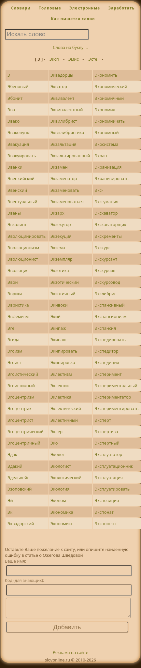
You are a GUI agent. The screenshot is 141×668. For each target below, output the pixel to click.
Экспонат (104, 512)
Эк (9, 512)
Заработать (121, 8)
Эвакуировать (21, 156)
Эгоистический (22, 374)
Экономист (61, 523)
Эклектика (60, 397)
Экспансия (105, 328)
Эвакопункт (19, 132)
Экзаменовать (64, 190)
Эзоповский (19, 489)
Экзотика (59, 270)
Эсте (92, 59)
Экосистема (106, 144)
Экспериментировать (116, 408)
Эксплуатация (109, 477)
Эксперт (103, 420)
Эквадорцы (61, 75)
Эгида (13, 339)
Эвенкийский (21, 178)
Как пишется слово (73, 18)
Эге (10, 328)
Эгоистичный (21, 385)
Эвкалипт (17, 224)
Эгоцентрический (25, 431)
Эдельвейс (18, 477)
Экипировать (63, 351)
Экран (101, 156)
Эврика (14, 293)
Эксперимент (108, 374)
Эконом (58, 500)
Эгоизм (14, 351)
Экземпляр (61, 259)
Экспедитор (107, 351)
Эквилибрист (63, 121)
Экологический (65, 477)
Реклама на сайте (70, 656)
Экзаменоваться (67, 202)
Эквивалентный (66, 110)
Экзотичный (63, 293)
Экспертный (107, 443)
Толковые (50, 8)
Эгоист (14, 362)
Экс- (99, 190)
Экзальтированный (70, 156)
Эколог (57, 454)
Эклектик (59, 385)
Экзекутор (60, 224)
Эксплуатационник (114, 466)
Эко (54, 443)
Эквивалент (62, 98)
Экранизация (108, 167)
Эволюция (17, 270)
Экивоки (59, 305)
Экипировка (62, 362)
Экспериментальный (116, 385)
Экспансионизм (111, 316)
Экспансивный (110, 305)
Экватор (58, 86)
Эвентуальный (22, 202)
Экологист (60, 466)
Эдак (12, 454)
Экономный (107, 132)
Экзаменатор (63, 178)
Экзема (57, 247)
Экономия (105, 110)
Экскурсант (106, 259)
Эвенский (17, 190)
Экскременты (108, 236)
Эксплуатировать (112, 489)
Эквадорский (20, 523)
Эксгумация (106, 202)
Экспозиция (107, 500)
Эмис (73, 59)
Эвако (13, 121)
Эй (10, 500)
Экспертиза (106, 431)
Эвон (12, 282)
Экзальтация (63, 144)
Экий (55, 316)
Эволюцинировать (26, 236)
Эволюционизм (23, 247)
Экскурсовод (107, 282)
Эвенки (14, 167)
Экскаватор (106, 213)
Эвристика (18, 305)
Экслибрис (105, 293)
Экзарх (57, 213)
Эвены (14, 213)
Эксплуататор (108, 454)
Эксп (54, 59)
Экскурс (102, 247)
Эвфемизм (18, 316)
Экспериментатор (113, 397)
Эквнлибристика (67, 132)
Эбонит (14, 98)
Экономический (111, 86)
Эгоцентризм (20, 397)
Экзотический (64, 282)
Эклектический (65, 408)
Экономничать (110, 121)
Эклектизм (61, 374)
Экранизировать (112, 178)
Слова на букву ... (70, 47)
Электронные (84, 8)
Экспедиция (107, 362)
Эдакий (14, 466)
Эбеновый (17, 86)
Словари (21, 8)
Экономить (106, 75)
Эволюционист (22, 259)
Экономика (61, 512)
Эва (11, 110)
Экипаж (58, 328)
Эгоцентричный (23, 443)
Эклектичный (64, 420)
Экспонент (105, 523)
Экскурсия (105, 270)
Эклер (56, 431)
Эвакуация (18, 144)
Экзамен (59, 167)
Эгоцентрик (19, 408)
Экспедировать (110, 339)
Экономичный (109, 98)
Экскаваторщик (110, 224)
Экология (59, 489)
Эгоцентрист (20, 420)
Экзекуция (60, 236)
